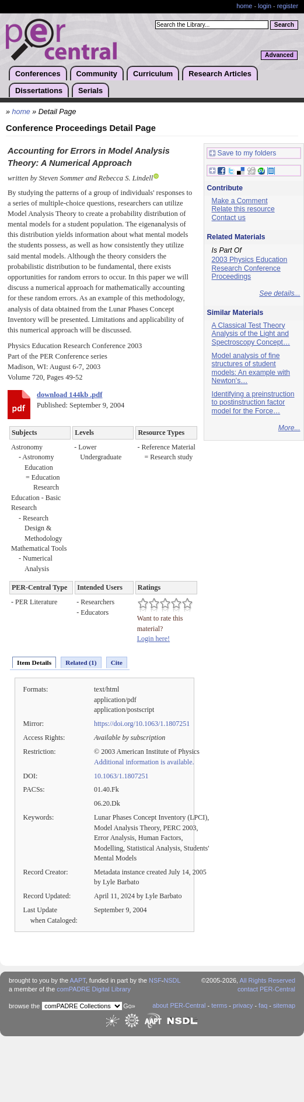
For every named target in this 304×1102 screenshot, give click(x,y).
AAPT (78, 980)
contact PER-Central (266, 989)
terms (219, 1005)
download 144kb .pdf (69, 395)
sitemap (284, 1005)
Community (96, 73)
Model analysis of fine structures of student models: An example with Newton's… (251, 368)
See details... (279, 293)
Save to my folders (243, 153)
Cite (117, 662)
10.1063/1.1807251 (121, 776)
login (264, 5)
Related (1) (80, 662)
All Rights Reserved (268, 980)
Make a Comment (240, 201)
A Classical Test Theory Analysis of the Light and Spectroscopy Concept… (251, 333)
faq (262, 1005)
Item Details (34, 662)
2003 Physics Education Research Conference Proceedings (250, 268)
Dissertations (38, 90)
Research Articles (219, 73)
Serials (90, 90)
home (244, 5)
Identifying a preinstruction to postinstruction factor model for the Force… (253, 402)
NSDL (171, 980)
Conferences (38, 73)
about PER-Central (178, 1005)
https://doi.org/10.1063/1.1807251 (142, 724)
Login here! (153, 639)
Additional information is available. (144, 762)
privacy (243, 1005)
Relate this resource (243, 209)
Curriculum (153, 73)
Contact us (229, 218)
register (287, 5)
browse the (24, 1005)
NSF (155, 980)
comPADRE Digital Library (94, 989)
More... (289, 428)
